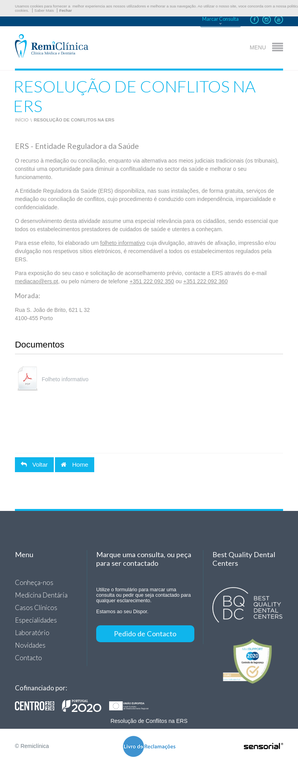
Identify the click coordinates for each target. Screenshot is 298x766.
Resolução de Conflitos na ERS (74, 120)
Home (74, 464)
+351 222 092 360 (205, 281)
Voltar (34, 464)
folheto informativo (122, 243)
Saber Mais (44, 10)
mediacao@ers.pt (36, 281)
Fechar (65, 10)
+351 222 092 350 (152, 281)
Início (22, 120)
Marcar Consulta (220, 19)
